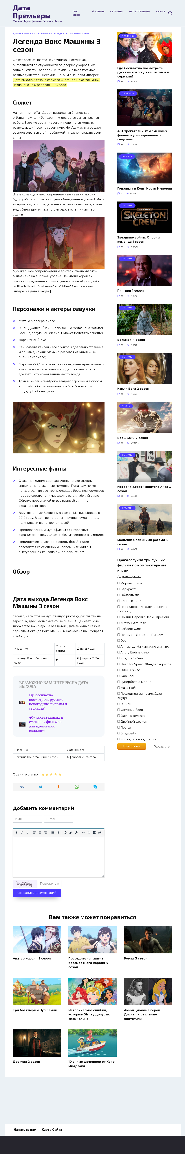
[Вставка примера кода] (89, 867)
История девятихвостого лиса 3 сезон (144, 489)
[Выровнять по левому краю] (34, 867)
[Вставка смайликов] (65, 867)
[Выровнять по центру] (40, 867)
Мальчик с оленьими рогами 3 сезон (142, 542)
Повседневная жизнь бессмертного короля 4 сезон (88, 997)
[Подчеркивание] (27, 867)
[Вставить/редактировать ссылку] (71, 867)
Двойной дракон (132, 721)
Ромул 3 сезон (135, 993)
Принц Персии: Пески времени (143, 617)
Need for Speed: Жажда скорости (144, 664)
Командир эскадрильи (137, 739)
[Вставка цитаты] (83, 867)
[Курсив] (22, 867)
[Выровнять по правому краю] (45, 867)
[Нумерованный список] (58, 867)
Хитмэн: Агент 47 (131, 623)
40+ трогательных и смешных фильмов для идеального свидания (80, 754)
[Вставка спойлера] (94, 867)
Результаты (162, 746)
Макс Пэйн (127, 688)
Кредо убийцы (130, 658)
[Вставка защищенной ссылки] (76, 867)
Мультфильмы (139, 11)
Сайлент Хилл (129, 629)
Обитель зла (128, 595)
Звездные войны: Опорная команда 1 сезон (139, 239)
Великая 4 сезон (131, 339)
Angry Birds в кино (133, 652)
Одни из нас (128, 670)
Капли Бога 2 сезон (133, 388)
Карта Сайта (52, 1129)
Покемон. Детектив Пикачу (140, 635)
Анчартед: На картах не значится (144, 646)
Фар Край (126, 676)
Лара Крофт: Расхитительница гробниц (142, 609)
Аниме (160, 11)
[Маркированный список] (52, 867)
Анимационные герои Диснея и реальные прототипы (142, 1048)
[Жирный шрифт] (16, 867)
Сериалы (116, 11)
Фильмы (98, 11)
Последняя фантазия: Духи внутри (139, 696)
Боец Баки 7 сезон (132, 438)
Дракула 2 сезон (26, 1095)
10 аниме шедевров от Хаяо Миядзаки (91, 1097)
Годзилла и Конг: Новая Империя (144, 188)
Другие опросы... (129, 576)
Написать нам (25, 1129)
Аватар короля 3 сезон (32, 993)
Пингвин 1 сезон (130, 290)
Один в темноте (131, 716)
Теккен (124, 704)
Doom (123, 640)
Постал (124, 727)
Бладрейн (126, 733)
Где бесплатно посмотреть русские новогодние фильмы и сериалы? (40, 754)
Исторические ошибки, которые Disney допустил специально (89, 1048)
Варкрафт (126, 589)
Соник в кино (129, 601)
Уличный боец (130, 710)
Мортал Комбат (130, 583)
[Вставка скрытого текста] (100, 867)
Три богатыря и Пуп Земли (35, 1044)
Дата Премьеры (32, 11)
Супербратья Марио (134, 682)
